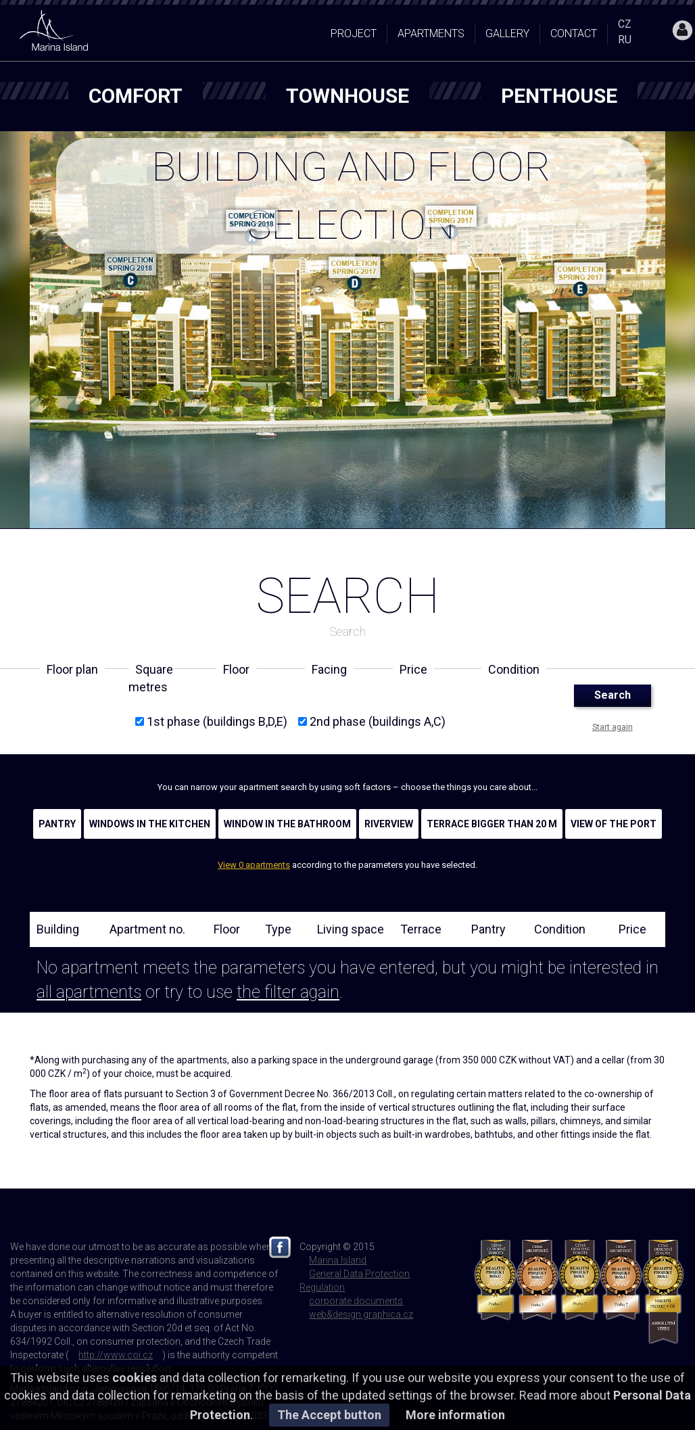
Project (354, 33)
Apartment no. (147, 929)
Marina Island (337, 1260)
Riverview (388, 823)
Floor (227, 929)
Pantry (57, 823)
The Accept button (329, 1415)
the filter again (288, 992)
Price (632, 929)
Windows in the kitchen (149, 823)
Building (58, 929)
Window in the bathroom (287, 823)
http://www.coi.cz (115, 1355)
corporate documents (356, 1300)
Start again (612, 727)
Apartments (431, 33)
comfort (136, 96)
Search (612, 695)
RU (624, 39)
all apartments (89, 992)
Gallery (507, 33)
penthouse (559, 96)
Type (278, 929)
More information (455, 1415)
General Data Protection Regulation (354, 1280)
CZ (624, 24)
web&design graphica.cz (361, 1314)
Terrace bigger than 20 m (492, 823)
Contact (573, 33)
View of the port (613, 823)
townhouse (347, 96)
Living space (350, 929)
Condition (559, 929)
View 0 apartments (254, 865)
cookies (134, 1377)
